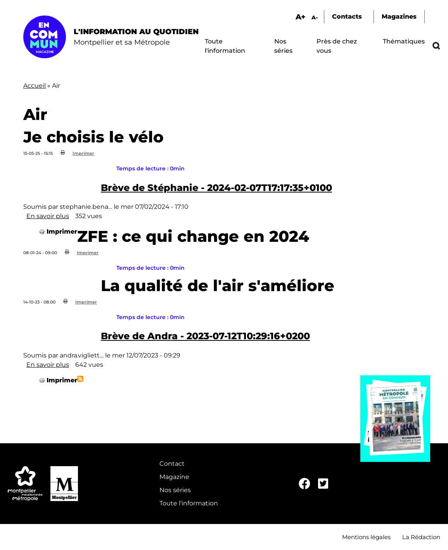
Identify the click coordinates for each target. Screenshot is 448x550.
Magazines (399, 16)
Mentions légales (366, 537)
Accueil (34, 85)
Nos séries (175, 490)
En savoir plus (47, 216)
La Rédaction (421, 537)
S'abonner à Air (80, 379)
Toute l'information (188, 503)
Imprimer (83, 153)
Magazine (174, 477)
